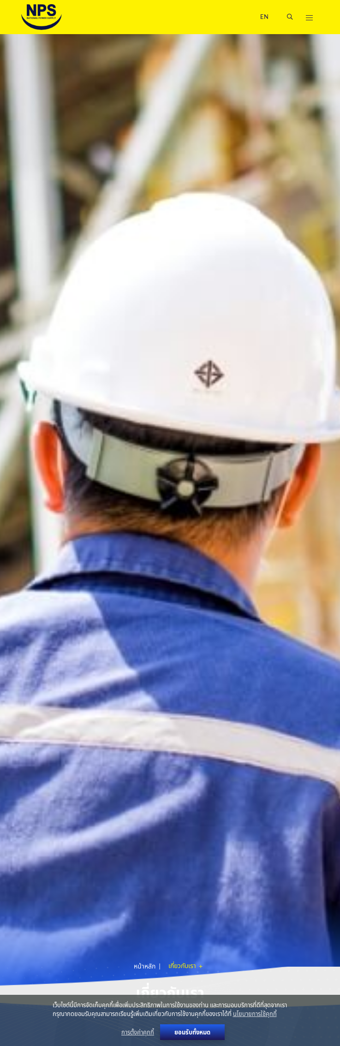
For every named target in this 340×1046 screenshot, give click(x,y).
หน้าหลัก (144, 966)
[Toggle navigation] (309, 17)
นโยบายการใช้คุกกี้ (255, 1013)
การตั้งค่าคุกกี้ (137, 1032)
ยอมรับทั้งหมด (192, 1032)
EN (264, 16)
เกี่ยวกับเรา (182, 966)
